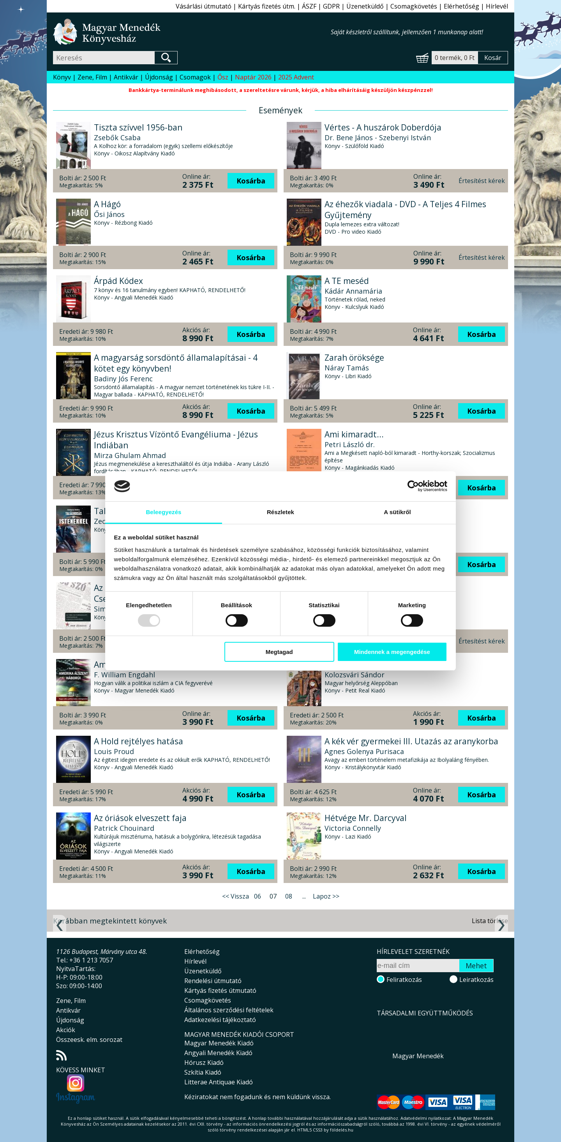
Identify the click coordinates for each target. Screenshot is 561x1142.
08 (288, 896)
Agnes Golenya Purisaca (364, 751)
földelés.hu (341, 1130)
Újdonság (159, 77)
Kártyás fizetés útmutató (220, 990)
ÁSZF (309, 6)
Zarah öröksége (354, 357)
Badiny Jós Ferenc (123, 378)
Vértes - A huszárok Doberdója (383, 127)
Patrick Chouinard (124, 828)
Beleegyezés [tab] (163, 512)
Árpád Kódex (118, 280)
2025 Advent (296, 77)
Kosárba (250, 180)
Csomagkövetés (413, 6)
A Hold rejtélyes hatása (138, 741)
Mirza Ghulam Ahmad (130, 455)
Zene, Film (92, 77)
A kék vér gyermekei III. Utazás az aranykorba (411, 741)
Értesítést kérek (482, 180)
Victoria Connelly (353, 828)
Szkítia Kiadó (202, 1072)
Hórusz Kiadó (204, 1062)
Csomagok (195, 77)
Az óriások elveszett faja (140, 817)
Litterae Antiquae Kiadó (218, 1082)
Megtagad (279, 652)
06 (257, 896)
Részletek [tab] (280, 512)
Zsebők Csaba (117, 137)
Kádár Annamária (353, 291)
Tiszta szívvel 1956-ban (138, 127)
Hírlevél (497, 6)
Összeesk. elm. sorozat (89, 1039)
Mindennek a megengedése (392, 652)
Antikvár (126, 77)
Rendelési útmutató (213, 980)
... (304, 896)
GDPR (331, 6)
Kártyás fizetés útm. (266, 6)
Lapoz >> (326, 896)
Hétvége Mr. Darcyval (366, 817)
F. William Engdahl (124, 674)
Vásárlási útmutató (203, 6)
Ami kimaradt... (354, 434)
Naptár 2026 (253, 77)
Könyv (62, 77)
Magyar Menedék (418, 1056)
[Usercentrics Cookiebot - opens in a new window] (413, 486)
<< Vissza (235, 896)
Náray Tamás (347, 367)
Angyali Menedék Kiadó (218, 1053)
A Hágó (107, 204)
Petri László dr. (350, 444)
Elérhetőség (461, 6)
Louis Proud (114, 751)
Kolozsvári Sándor (355, 674)
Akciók (65, 1030)
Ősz (222, 77)
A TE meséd (347, 280)
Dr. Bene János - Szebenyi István (378, 137)
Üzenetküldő (365, 6)
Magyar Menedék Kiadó (219, 1043)
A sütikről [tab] (397, 512)
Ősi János (109, 214)
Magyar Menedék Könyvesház (192, 32)
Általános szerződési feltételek (228, 1010)
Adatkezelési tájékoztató (220, 1019)
